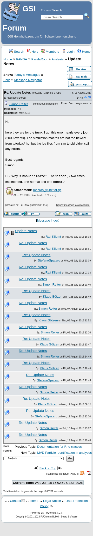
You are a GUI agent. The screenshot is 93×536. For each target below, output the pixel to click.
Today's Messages (27, 75)
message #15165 (42, 92)
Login (68, 51)
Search (16, 51)
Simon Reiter (18, 104)
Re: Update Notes (17, 92)
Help (32, 51)
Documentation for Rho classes (59, 446)
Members (50, 51)
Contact (15, 501)
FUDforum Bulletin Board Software (58, 516)
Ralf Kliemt (53, 236)
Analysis (58, 59)
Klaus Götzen (52, 296)
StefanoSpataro (49, 260)
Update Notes (26, 231)
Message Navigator (28, 80)
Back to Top (48, 468)
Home (84, 51)
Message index (48, 220)
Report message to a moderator (73, 205)
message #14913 (16, 97)
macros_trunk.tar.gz (47, 190)
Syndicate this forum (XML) (62, 473)
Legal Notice (52, 501)
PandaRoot (39, 59)
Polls (6, 80)
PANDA (21, 59)
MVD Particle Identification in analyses (64, 452)
